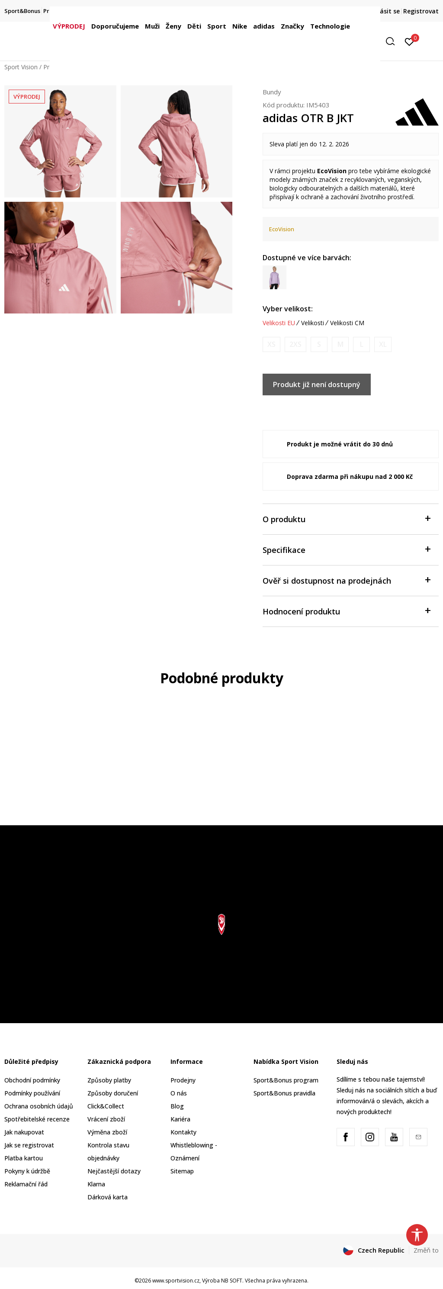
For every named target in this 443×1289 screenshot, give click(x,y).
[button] (393, 41)
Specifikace (346, 549)
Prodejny (183, 1080)
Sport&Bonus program (286, 1080)
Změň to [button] (426, 1250)
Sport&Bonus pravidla (284, 1093)
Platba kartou (23, 1158)
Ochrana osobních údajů (38, 1106)
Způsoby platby (109, 1080)
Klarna (96, 1184)
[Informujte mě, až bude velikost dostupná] (271, 344)
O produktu (346, 518)
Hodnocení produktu (346, 611)
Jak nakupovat (24, 1132)
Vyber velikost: (288, 309)
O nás (178, 1093)
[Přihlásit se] (409, 41)
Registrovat (421, 11)
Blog (177, 1106)
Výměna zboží (107, 1132)
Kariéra (180, 1119)
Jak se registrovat (29, 1145)
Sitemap (182, 1171)
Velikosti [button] (312, 323)
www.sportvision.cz (175, 1280)
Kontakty (183, 1132)
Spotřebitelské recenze (37, 1119)
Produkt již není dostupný (316, 384)
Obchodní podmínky (32, 1080)
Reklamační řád (26, 1184)
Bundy (272, 91)
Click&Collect (105, 1106)
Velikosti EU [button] (279, 323)
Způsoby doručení (112, 1093)
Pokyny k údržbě (27, 1171)
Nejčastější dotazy (114, 1171)
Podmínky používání (32, 1093)
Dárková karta (107, 1197)
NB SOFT (231, 1280)
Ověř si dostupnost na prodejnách (346, 580)
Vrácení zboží (106, 1119)
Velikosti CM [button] (347, 323)
